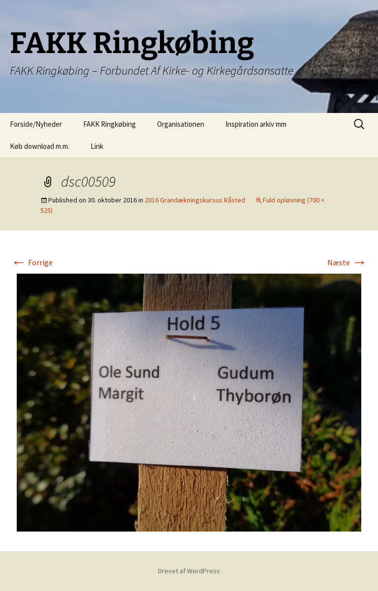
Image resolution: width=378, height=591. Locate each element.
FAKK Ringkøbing (109, 124)
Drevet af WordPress (189, 570)
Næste (347, 262)
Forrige (32, 262)
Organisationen (180, 124)
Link (97, 146)
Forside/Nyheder (36, 124)
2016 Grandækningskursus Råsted (195, 200)
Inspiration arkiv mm (255, 124)
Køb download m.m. (39, 146)
